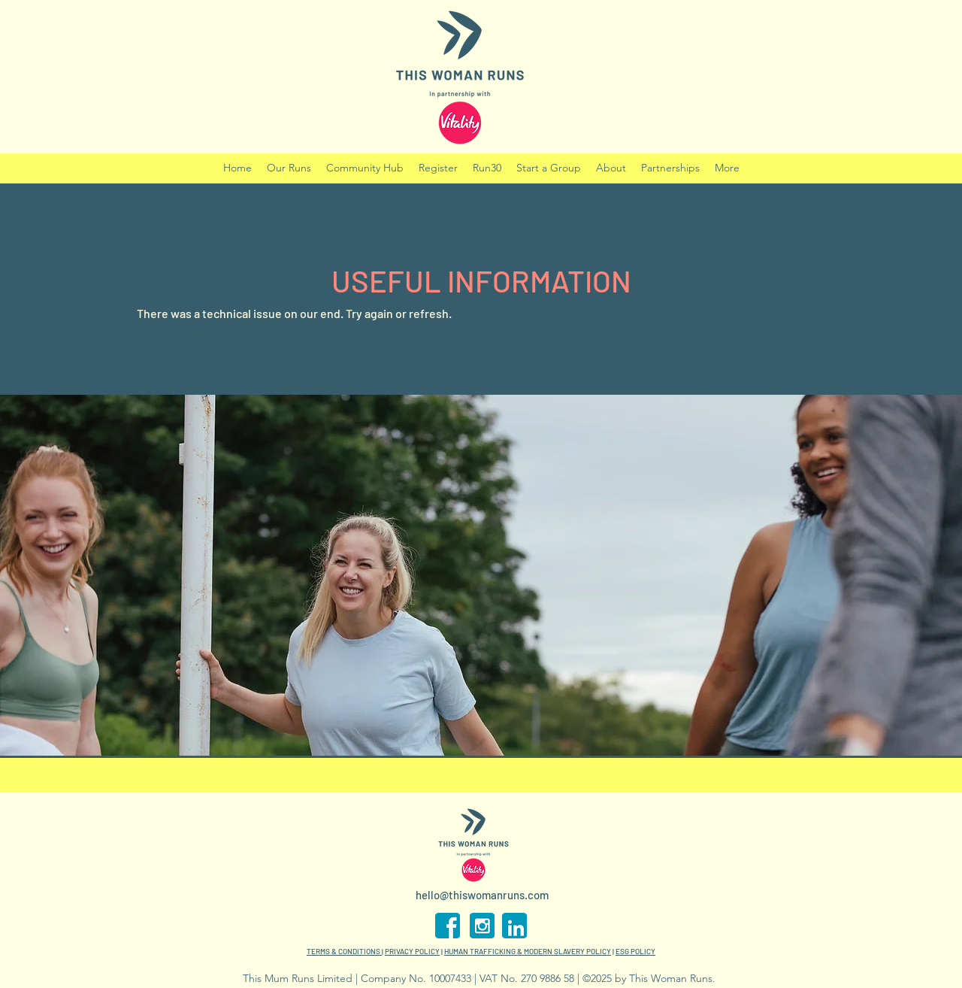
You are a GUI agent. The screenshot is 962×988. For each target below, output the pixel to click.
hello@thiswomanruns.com (482, 895)
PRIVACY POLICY (412, 951)
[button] (487, 168)
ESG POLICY (635, 951)
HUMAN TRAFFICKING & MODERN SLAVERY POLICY (527, 951)
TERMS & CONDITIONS (344, 951)
